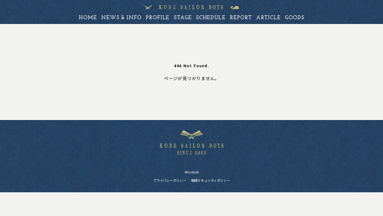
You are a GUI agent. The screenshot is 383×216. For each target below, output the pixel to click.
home (88, 17)
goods (294, 17)
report (241, 17)
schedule (211, 17)
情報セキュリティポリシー (210, 180)
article (268, 17)
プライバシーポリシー (169, 180)
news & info (121, 17)
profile (157, 17)
